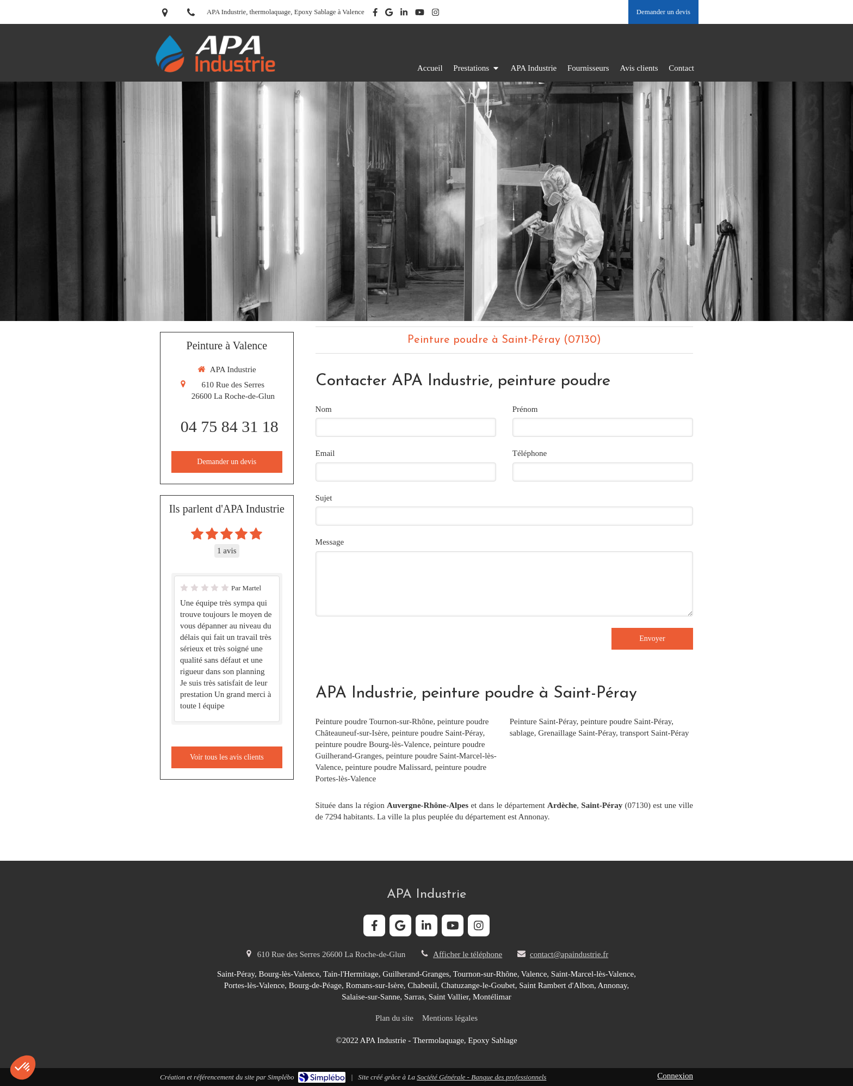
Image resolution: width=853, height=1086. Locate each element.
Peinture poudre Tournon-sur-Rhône (375, 721)
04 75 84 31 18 (230, 426)
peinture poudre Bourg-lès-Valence (373, 744)
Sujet (324, 497)
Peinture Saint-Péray (543, 721)
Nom (324, 409)
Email (325, 453)
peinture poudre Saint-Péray (437, 733)
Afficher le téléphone (467, 954)
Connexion (675, 1075)
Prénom (525, 409)
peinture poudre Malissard (388, 767)
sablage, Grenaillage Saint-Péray (563, 733)
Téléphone (529, 453)
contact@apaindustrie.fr (569, 954)
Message (330, 542)
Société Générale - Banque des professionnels (481, 1077)
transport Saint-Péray (654, 733)
